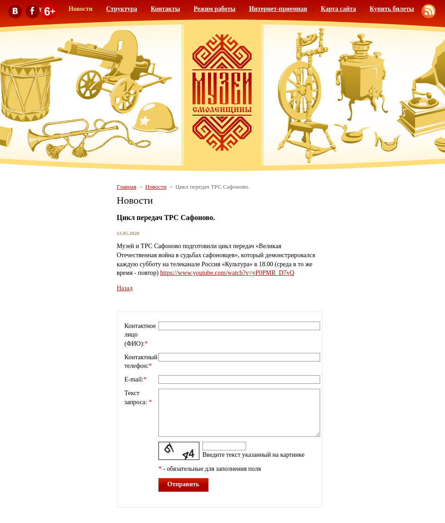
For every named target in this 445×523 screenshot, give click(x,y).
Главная (126, 187)
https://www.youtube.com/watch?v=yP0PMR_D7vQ (227, 272)
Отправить (184, 484)
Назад (125, 288)
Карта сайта (338, 8)
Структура (121, 8)
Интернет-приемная (278, 8)
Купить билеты (392, 8)
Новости (156, 187)
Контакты (165, 8)
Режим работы (214, 8)
